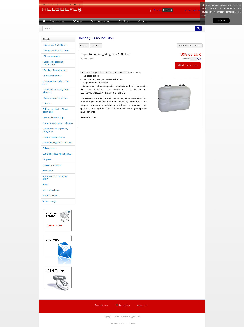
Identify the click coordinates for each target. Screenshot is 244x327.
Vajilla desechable (51, 190)
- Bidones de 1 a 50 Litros (54, 45)
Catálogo (124, 21)
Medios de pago (123, 305)
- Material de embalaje (53, 117)
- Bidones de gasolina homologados (53, 63)
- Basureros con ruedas (54, 137)
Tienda (46, 39)
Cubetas (46, 103)
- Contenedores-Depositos (55, 98)
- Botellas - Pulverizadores (55, 70)
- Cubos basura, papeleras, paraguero (55, 130)
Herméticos (48, 170)
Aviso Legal (142, 305)
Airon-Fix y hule (50, 195)
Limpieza (47, 159)
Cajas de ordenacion (52, 165)
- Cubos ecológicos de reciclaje (57, 142)
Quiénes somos (100, 21)
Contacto (143, 21)
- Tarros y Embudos (52, 75)
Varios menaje (49, 201)
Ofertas (77, 21)
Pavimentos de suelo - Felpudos (58, 123)
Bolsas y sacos (49, 148)
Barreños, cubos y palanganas (57, 153)
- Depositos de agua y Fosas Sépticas (56, 91)
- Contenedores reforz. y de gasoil (55, 82)
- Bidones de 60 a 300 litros (55, 50)
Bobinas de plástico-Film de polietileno (56, 110)
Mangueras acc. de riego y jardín (55, 177)
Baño (45, 184)
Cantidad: (186, 58)
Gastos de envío (101, 305)
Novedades (57, 21)
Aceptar (221, 20)
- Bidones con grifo (51, 56)
